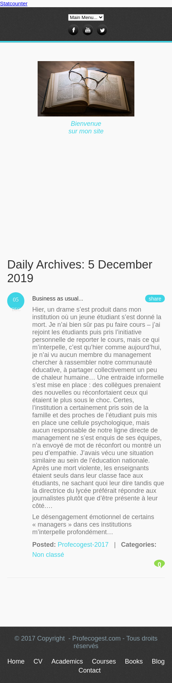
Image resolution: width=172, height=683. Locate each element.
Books (134, 661)
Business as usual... (57, 298)
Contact (89, 670)
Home (15, 661)
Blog (158, 661)
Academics (67, 661)
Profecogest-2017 (83, 544)
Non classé (48, 554)
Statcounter (14, 3)
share (155, 299)
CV (37, 661)
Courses (104, 661)
